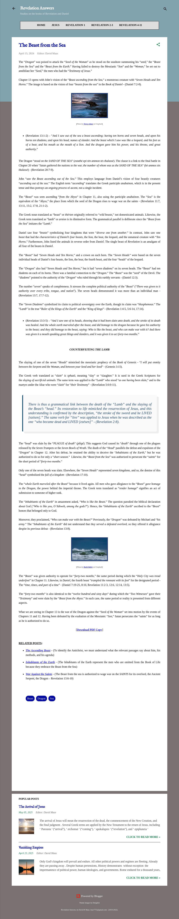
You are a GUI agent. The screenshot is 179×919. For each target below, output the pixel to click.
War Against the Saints (39, 676)
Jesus (55, 25)
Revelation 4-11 (130, 25)
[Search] (165, 9)
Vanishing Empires (31, 851)
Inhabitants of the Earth (40, 664)
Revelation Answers (37, 8)
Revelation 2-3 (102, 25)
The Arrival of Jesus (32, 810)
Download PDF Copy (89, 632)
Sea (52, 701)
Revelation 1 (75, 25)
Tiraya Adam (88, 125)
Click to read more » (143, 839)
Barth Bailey (88, 570)
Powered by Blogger (89, 896)
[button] (158, 45)
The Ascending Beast (38, 653)
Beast (30, 701)
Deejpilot (96, 903)
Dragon (41, 701)
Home (41, 25)
